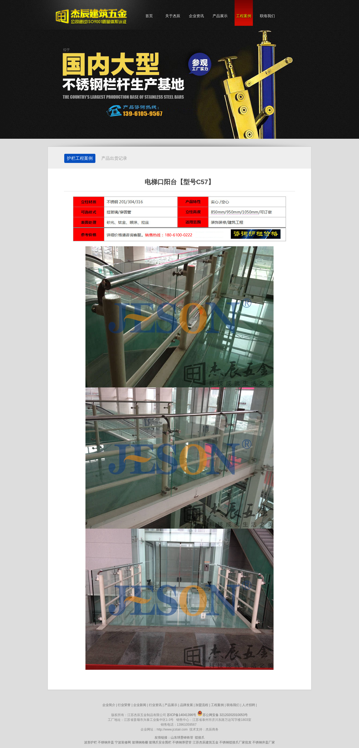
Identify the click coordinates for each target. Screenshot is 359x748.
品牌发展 (186, 705)
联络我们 (267, 16)
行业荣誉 (124, 705)
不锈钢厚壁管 (182, 742)
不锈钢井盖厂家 (263, 742)
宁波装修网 (123, 742)
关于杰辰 (172, 16)
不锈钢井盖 (106, 742)
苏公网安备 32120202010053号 (222, 715)
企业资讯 (196, 16)
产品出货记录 (114, 158)
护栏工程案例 (80, 158)
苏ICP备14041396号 (181, 715)
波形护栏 (90, 742)
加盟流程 (201, 705)
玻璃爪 (154, 742)
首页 (149, 16)
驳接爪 (199, 737)
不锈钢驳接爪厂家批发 (235, 742)
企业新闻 (139, 705)
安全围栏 (165, 742)
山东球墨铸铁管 (182, 737)
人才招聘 (248, 705)
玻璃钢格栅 (140, 742)
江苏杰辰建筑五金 (205, 742)
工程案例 (243, 16)
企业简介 (108, 705)
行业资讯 (155, 705)
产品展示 (220, 16)
